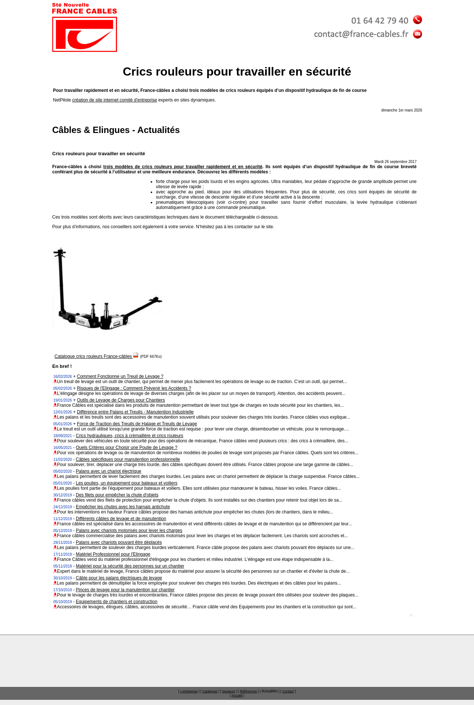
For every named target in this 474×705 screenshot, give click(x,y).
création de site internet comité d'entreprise (114, 100)
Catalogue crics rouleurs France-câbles (96, 356)
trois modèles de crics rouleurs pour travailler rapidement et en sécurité (182, 166)
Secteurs (229, 691)
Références (248, 691)
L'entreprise (189, 691)
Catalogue (209, 691)
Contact (288, 691)
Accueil (236, 695)
